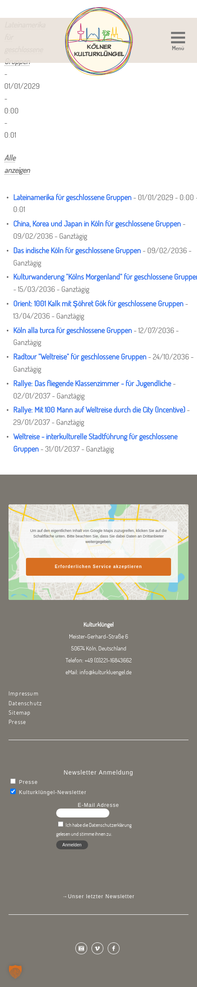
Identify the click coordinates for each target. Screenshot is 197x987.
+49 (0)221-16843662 (108, 660)
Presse (17, 722)
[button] (178, 42)
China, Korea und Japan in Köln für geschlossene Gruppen (97, 224)
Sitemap (20, 712)
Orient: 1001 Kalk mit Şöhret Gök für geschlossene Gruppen (98, 303)
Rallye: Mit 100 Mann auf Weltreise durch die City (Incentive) (99, 410)
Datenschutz (25, 703)
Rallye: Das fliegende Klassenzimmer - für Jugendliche (92, 383)
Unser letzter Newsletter (101, 896)
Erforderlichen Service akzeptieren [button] (98, 566)
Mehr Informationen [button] (99, 551)
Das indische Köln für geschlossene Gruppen (77, 250)
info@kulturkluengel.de (105, 672)
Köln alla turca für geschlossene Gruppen (72, 330)
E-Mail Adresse (99, 805)
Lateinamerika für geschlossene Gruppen (72, 197)
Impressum (24, 693)
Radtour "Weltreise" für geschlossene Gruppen (79, 357)
